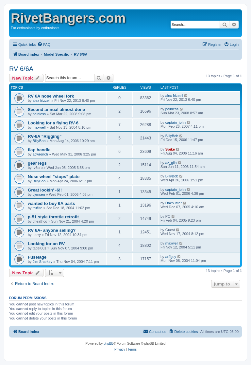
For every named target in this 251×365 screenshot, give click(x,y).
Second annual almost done (56, 109)
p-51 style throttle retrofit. (54, 216)
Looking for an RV (46, 243)
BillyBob (39, 141)
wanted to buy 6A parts (51, 203)
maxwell (39, 127)
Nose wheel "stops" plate (53, 176)
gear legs (37, 163)
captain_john (175, 122)
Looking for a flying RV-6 (53, 122)
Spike (170, 149)
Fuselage (37, 257)
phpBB (108, 343)
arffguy (170, 257)
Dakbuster (173, 203)
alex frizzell (41, 100)
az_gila (171, 163)
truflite (37, 208)
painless (39, 114)
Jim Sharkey (43, 262)
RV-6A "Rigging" (44, 136)
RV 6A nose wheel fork (51, 96)
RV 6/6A (21, 68)
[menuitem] (43, 44)
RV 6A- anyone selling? (51, 230)
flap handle (39, 149)
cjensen (39, 194)
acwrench (40, 154)
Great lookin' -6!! (45, 190)
